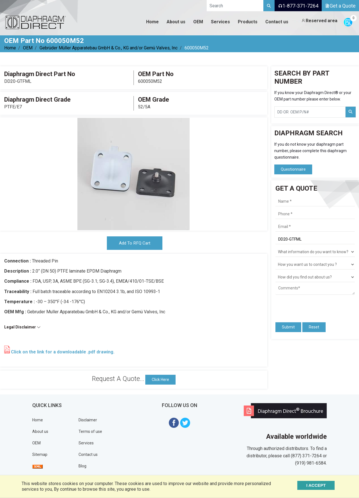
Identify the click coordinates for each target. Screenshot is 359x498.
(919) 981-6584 (310, 464)
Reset (314, 327)
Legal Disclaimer (22, 328)
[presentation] (308, 306)
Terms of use (90, 432)
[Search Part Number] (350, 112)
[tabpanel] (133, 174)
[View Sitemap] (37, 467)
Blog (82, 467)
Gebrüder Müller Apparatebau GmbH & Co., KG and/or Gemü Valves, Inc (109, 48)
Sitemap (39, 455)
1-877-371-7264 (298, 6)
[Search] (269, 5)
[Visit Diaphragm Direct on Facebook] (174, 423)
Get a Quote (340, 6)
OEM (28, 48)
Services (86, 444)
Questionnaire (293, 169)
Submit (288, 327)
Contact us (88, 455)
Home (10, 48)
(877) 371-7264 (306, 457)
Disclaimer (88, 421)
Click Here (160, 380)
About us (40, 432)
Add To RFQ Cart (135, 244)
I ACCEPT (320, 485)
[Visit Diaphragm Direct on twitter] (185, 423)
